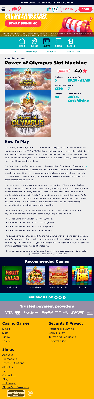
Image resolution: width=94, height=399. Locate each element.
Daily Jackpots (73, 51)
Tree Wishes (35, 287)
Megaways (31, 51)
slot (85, 166)
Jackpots (51, 51)
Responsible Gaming (61, 328)
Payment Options (13, 362)
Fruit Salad (12, 287)
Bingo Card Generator (15, 387)
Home (22, 46)
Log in (68, 9)
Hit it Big (82, 287)
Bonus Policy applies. (49, 35)
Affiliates (7, 367)
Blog (5, 379)
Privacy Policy (57, 340)
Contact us (9, 375)
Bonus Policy (57, 332)
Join (85, 9)
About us (7, 354)
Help (5, 371)
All (15, 51)
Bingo (58, 46)
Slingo (34, 46)
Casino (71, 46)
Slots (46, 46)
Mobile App (9, 383)
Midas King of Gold (58, 287)
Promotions (9, 358)
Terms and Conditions (62, 336)
